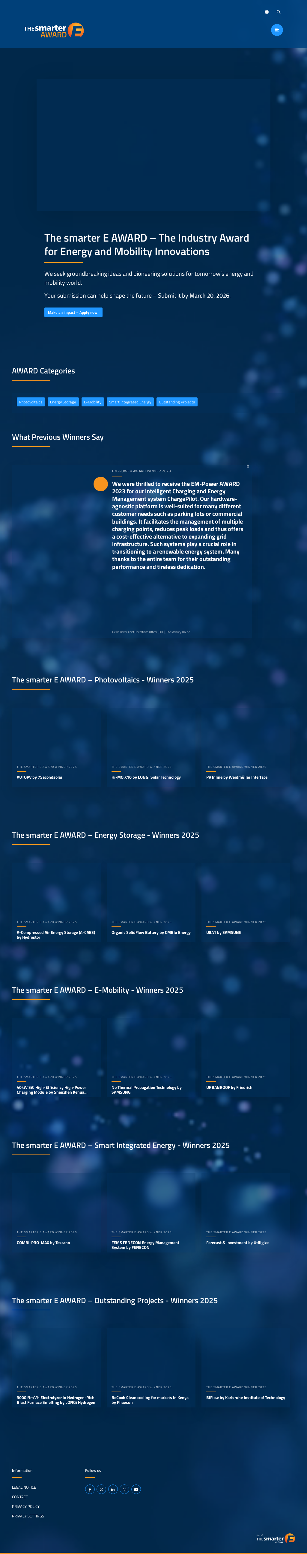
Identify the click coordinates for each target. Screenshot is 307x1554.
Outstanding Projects (177, 402)
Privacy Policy (26, 1506)
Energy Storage (63, 402)
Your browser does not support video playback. (153, 145)
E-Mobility (92, 402)
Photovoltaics (30, 402)
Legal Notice (24, 1487)
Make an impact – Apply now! (73, 312)
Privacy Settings (28, 1516)
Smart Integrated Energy (130, 402)
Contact (20, 1497)
